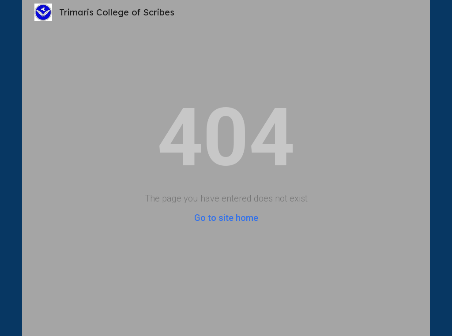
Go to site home (226, 218)
